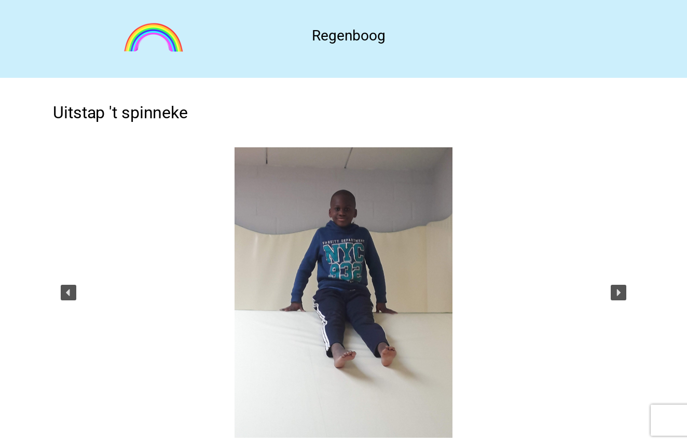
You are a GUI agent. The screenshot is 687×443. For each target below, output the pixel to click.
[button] (68, 292)
